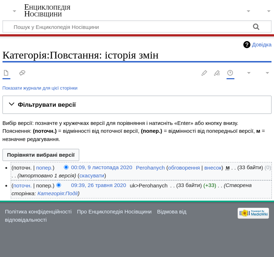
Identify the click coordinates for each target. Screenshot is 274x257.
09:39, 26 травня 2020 (98, 185)
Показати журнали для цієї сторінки (39, 88)
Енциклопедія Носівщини (47, 10)
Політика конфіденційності (38, 211)
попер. (44, 168)
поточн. (22, 185)
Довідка (262, 44)
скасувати (92, 175)
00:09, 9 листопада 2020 (101, 168)
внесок (213, 168)
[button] (137, 104)
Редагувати (204, 73)
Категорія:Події (57, 193)
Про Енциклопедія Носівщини (114, 211)
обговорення (184, 168)
